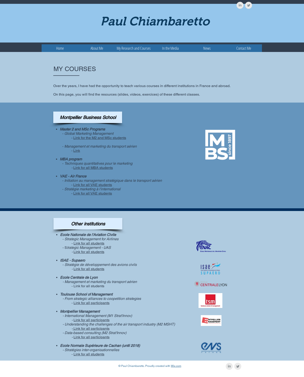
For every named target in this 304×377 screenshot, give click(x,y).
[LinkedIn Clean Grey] (240, 5)
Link (76, 150)
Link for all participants (92, 303)
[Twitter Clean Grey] (248, 5)
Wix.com (176, 366)
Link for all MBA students (93, 168)
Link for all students (89, 243)
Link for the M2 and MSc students (99, 138)
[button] (133, 48)
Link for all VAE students (92, 185)
